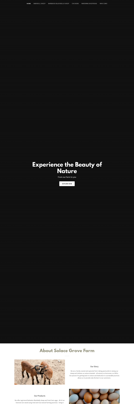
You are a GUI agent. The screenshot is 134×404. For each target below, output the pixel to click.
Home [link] (29, 3)
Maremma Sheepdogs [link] (89, 3)
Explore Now (67, 184)
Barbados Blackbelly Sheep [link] (58, 3)
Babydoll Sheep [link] (39, 3)
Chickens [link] (75, 3)
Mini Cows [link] (103, 3)
